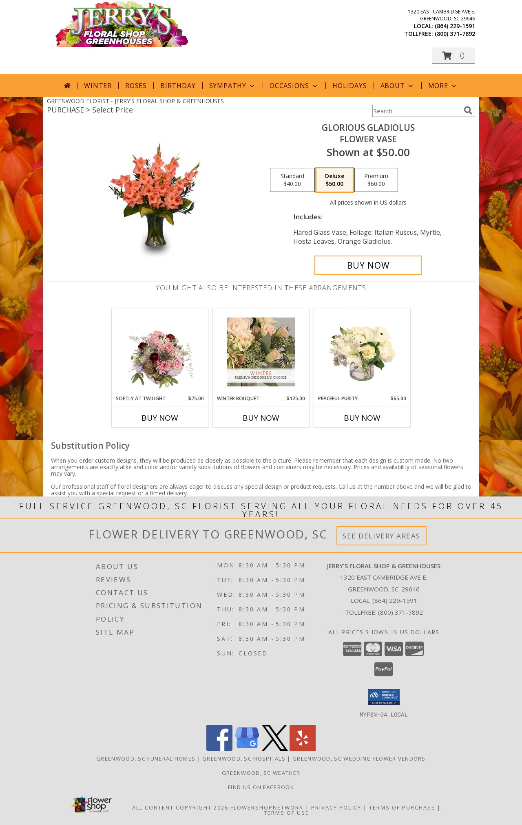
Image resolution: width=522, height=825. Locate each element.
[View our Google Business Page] (247, 748)
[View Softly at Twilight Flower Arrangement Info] (160, 352)
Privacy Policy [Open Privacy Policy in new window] (336, 807)
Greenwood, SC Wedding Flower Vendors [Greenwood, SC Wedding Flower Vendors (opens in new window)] (359, 758)
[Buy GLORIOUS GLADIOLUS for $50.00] (368, 265)
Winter (98, 85)
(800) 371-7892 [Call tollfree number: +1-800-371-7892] (455, 34)
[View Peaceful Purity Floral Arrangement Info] (362, 352)
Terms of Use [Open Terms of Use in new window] (286, 812)
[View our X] (275, 748)
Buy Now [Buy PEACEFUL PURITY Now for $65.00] (362, 417)
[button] (453, 56)
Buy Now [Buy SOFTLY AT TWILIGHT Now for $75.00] (160, 417)
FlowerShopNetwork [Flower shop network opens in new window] (266, 807)
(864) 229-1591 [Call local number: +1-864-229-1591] (455, 26)
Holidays (349, 85)
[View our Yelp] (303, 748)
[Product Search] (416, 111)
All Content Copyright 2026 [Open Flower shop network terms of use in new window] (180, 807)
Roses (136, 85)
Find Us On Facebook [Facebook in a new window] (261, 786)
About (397, 85)
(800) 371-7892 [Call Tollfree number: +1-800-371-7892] (400, 612)
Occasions (294, 85)
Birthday (177, 85)
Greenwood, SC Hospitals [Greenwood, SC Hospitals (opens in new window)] (243, 758)
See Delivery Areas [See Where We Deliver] (381, 535)
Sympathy (232, 85)
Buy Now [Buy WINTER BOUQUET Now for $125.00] (261, 417)
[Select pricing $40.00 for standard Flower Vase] (292, 180)
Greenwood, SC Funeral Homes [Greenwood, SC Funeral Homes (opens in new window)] (145, 758)
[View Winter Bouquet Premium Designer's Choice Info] (261, 352)
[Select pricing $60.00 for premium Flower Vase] (376, 180)
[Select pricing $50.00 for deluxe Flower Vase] (334, 180)
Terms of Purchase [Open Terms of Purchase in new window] (402, 807)
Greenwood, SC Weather (261, 772)
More (443, 85)
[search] (468, 110)
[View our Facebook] (219, 748)
